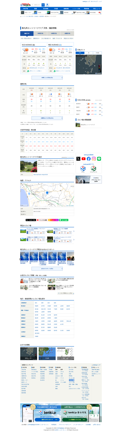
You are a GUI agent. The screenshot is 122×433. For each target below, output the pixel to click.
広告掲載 (88, 424)
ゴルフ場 (72, 380)
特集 (93, 375)
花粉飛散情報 (86, 370)
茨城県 (61, 309)
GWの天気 (86, 377)
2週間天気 (67, 33)
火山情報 (42, 376)
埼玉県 (49, 309)
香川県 (43, 327)
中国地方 (23, 324)
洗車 (56, 386)
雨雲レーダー (24, 380)
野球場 (70, 376)
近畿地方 (23, 321)
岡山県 (49, 324)
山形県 (61, 306)
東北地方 (23, 306)
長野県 (49, 311)
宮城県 (49, 306)
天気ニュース (96, 8)
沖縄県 (36, 336)
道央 (49, 302)
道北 (36, 302)
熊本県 (55, 330)
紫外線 (57, 382)
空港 (70, 373)
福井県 (55, 315)
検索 (43, 4)
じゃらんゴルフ (70, 157)
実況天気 (33, 373)
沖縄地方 (23, 336)
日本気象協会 (31, 424)
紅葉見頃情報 (86, 387)
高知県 (55, 327)
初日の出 (86, 398)
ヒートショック (86, 391)
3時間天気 (40, 33)
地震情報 (42, 371)
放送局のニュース (96, 373)
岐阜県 (43, 318)
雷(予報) (23, 388)
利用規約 (53, 424)
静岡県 (49, 318)
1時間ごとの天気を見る (47, 77)
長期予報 (23, 378)
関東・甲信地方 (25, 310)
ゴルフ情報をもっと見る (66, 293)
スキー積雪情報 (86, 395)
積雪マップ (24, 382)
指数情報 (66, 8)
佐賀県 (43, 330)
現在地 (47, 5)
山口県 (61, 324)
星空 (56, 378)
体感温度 (57, 384)
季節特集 (86, 8)
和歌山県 (69, 321)
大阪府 (36, 321)
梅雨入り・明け (86, 380)
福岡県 (36, 330)
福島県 (68, 306)
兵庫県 (43, 321)
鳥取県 (36, 324)
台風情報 (42, 378)
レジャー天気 (76, 8)
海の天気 (71, 371)
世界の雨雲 (24, 386)
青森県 (36, 306)
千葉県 (55, 309)
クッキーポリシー (78, 424)
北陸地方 (23, 315)
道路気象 (23, 390)
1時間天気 (54, 33)
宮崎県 (68, 330)
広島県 (55, 324)
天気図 (56, 8)
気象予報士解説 (95, 369)
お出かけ (57, 376)
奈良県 (61, 321)
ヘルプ (100, 1)
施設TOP (26, 33)
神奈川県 (43, 309)
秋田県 (55, 306)
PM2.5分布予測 (25, 384)
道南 (55, 302)
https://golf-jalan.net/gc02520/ (41, 174)
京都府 (49, 321)
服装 (56, 373)
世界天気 (23, 371)
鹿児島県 (37, 333)
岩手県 (43, 306)
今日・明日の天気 (25, 38)
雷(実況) (33, 378)
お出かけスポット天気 (74, 388)
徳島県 (36, 327)
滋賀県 (55, 321)
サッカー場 (71, 378)
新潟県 (36, 315)
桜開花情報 (86, 373)
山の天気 (71, 369)
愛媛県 (49, 327)
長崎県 (49, 330)
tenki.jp (25, 5)
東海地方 (23, 318)
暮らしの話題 (95, 371)
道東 (42, 302)
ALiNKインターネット (42, 424)
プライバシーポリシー (65, 424)
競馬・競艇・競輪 (73, 384)
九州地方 (23, 332)
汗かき (62, 371)
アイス (62, 378)
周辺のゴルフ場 (68, 38)
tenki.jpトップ (86, 1)
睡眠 (56, 388)
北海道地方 (24, 302)
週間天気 (35, 38)
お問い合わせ (96, 424)
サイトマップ (94, 1)
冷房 (62, 376)
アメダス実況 (34, 371)
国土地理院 (71, 205)
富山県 (43, 315)
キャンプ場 (71, 382)
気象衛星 (51, 371)
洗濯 (56, 371)
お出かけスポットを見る (47, 268)
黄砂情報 (23, 392)
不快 (62, 373)
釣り (70, 386)
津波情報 (42, 373)
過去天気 (33, 376)
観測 (35, 8)
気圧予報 (23, 373)
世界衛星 (51, 373)
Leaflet (67, 205)
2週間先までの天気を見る (47, 118)
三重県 (55, 318)
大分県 (61, 330)
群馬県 (36, 311)
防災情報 (45, 8)
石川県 (49, 315)
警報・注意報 (43, 369)
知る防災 (42, 380)
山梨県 (43, 311)
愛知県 (36, 318)
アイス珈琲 (63, 382)
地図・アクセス (56, 38)
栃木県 (68, 309)
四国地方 (23, 327)
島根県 (43, 324)
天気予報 (25, 8)
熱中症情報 (86, 384)
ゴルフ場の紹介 (45, 38)
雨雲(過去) (33, 369)
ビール (62, 380)
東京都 (36, 309)
